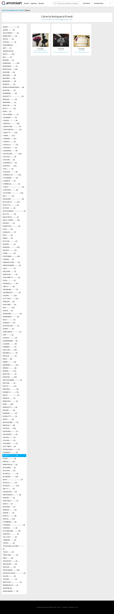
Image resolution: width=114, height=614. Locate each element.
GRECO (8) (9, 286)
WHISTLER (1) (12, 582)
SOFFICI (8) (9, 516)
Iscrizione (86, 3)
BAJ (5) (7, 57)
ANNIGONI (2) (10, 36)
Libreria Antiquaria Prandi (12, 10)
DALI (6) (8, 196)
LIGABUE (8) (10, 344)
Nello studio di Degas (40, 50)
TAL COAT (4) (10, 537)
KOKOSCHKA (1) (11, 326)
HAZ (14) (8, 308)
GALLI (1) (9, 268)
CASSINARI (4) (10, 151)
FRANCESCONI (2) (11, 262)
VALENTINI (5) (10, 561)
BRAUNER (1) (9, 102)
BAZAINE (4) (9, 72)
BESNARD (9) (9, 81)
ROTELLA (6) (10, 483)
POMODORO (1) (11, 449)
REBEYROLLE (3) (10, 464)
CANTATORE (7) (12, 126)
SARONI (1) (9, 498)
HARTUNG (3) (9, 304)
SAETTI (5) (9, 489)
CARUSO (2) (9, 142)
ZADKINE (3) (7, 588)
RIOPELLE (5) (10, 474)
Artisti (26, 3)
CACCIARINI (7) (10, 114)
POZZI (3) (9, 458)
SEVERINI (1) (9, 507)
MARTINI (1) (9, 374)
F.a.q (76, 607)
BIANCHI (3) (9, 84)
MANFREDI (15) (10, 365)
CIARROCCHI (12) (12, 175)
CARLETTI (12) (10, 132)
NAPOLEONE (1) (10, 422)
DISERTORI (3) (11, 226)
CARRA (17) (9, 135)
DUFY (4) (8, 235)
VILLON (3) (9, 576)
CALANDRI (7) (10, 117)
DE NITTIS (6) (11, 205)
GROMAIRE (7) (10, 289)
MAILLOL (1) (10, 356)
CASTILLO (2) (9, 157)
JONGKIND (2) (12, 314)
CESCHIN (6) (9, 160)
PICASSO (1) (9, 440)
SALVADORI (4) (10, 492)
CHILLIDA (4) (10, 172)
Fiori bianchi (81, 50)
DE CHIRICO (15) (11, 202)
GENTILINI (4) (10, 274)
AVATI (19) (8, 54)
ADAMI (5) (9, 30)
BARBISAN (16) (11, 63)
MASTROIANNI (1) (12, 380)
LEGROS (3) (10, 338)
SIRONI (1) (8, 513)
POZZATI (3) (10, 455)
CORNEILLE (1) (11, 184)
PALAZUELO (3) (10, 434)
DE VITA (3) (9, 214)
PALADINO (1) (10, 431)
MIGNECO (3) (10, 392)
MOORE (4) (9, 410)
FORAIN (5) (8, 259)
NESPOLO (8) (9, 425)
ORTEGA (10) (9, 428)
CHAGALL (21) (9, 166)
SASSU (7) (8, 504)
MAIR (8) (7, 359)
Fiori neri (61, 50)
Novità (41, 3)
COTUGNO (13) (13, 193)
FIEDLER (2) (9, 250)
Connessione (98, 3)
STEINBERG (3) (9, 522)
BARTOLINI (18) (10, 69)
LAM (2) (8, 335)
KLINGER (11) (9, 323)
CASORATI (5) (10, 148)
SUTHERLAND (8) (11, 531)
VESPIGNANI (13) (11, 570)
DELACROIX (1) (11, 217)
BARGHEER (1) (10, 66)
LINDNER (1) (9, 347)
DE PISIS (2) (9, 208)
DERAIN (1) (9, 223)
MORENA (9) (10, 413)
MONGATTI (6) (10, 407)
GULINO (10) (10, 295)
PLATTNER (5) (9, 446)
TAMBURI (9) (9, 540)
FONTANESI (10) (11, 256)
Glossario (71, 607)
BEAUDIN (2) (9, 75)
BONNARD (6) (10, 93)
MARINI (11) (9, 371)
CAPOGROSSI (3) (12, 129)
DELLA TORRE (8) (11, 220)
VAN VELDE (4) (10, 564)
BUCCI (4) (9, 108)
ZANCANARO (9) (10, 591)
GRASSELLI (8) (10, 283)
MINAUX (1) (9, 398)
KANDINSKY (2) (11, 317)
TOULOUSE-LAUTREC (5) (13, 547)
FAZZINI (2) (9, 244)
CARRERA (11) (9, 138)
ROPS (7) (13, 480)
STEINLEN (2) (14, 525)
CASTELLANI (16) (12, 154)
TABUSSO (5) (11, 534)
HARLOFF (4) (8, 301)
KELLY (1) (9, 320)
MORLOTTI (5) (10, 416)
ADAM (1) (11, 27)
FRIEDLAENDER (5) (12, 265)
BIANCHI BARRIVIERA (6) (13, 87)
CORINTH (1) (9, 181)
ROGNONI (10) (10, 477)
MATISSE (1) (9, 383)
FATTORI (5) (10, 241)
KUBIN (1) (8, 329)
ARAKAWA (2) (8, 45)
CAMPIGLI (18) (11, 123)
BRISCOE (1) (9, 105)
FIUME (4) (9, 253)
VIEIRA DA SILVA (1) (14, 573)
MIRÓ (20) (8, 404)
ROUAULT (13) (11, 486)
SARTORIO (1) (10, 501)
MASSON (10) (10, 377)
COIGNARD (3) (10, 178)
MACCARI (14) (10, 350)
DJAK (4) (7, 229)
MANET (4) (9, 362)
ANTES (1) (8, 39)
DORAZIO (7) (9, 232)
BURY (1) (7, 111)
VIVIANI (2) (10, 579)
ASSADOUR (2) (8, 51)
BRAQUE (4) (10, 99)
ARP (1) (7, 48)
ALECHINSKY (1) (11, 33)
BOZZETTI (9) (13, 96)
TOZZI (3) (8, 552)
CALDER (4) (10, 120)
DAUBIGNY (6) (13, 199)
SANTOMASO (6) (12, 495)
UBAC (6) (8, 558)
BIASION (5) (9, 90)
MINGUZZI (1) (10, 401)
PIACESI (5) (9, 437)
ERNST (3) (8, 238)
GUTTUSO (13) (10, 298)
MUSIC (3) (8, 419)
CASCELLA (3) (10, 145)
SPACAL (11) (9, 519)
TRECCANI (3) (10, 555)
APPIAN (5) (9, 42)
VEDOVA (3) (9, 567)
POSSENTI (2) (10, 452)
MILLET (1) (11, 395)
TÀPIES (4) (9, 543)
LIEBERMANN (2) (10, 341)
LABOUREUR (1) (12, 332)
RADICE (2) (9, 461)
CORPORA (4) (10, 190)
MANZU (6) (9, 368)
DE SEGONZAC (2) (14, 211)
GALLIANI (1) (9, 271)
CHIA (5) (8, 169)
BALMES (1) (8, 60)
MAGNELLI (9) (10, 353)
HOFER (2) (8, 311)
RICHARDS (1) (9, 467)
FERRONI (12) (11, 247)
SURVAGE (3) (10, 528)
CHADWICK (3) (10, 163)
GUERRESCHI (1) (12, 292)
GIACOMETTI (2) (11, 277)
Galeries (34, 3)
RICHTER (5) (9, 470)
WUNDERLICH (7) (10, 585)
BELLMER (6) (9, 78)
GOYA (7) (9, 280)
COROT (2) (13, 187)
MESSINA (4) (10, 389)
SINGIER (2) (9, 510)
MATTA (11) (9, 386)
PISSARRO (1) (10, 443)
